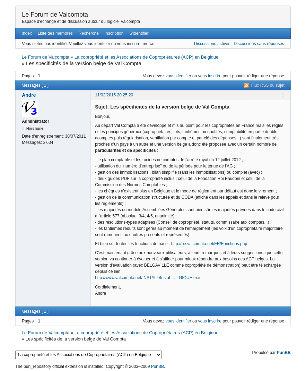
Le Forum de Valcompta (55, 14)
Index (27, 33)
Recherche (89, 33)
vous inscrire (209, 76)
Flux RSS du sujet (268, 85)
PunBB (284, 352)
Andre (29, 95)
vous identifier (178, 76)
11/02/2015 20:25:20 (114, 95)
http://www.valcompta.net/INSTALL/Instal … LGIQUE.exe (147, 277)
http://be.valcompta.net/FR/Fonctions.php (209, 243)
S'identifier (139, 33)
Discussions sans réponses (259, 43)
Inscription (114, 33)
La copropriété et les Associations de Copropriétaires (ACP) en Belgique (147, 57)
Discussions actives (212, 43)
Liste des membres (55, 33)
